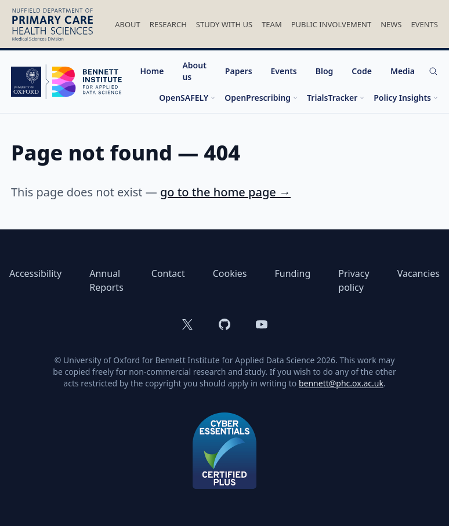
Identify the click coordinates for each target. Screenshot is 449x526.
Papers (238, 70)
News (391, 24)
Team (272, 24)
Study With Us (224, 24)
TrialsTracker (335, 97)
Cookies (230, 273)
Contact (168, 273)
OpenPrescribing (261, 97)
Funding (293, 273)
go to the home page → (225, 192)
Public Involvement (331, 24)
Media (402, 70)
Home (152, 70)
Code (362, 70)
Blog (325, 70)
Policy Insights (406, 97)
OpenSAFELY (187, 97)
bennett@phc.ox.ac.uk (341, 383)
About (127, 24)
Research (168, 24)
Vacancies (418, 273)
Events (424, 24)
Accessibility (35, 273)
